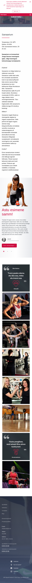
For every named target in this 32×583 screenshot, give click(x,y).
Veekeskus (4, 507)
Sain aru (16, 11)
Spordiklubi (4, 504)
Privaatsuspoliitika (6, 521)
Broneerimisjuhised (6, 518)
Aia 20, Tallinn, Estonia (7, 539)
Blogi (3, 513)
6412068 (4, 533)
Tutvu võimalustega (8, 245)
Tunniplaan (4, 510)
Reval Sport (4, 14)
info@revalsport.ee (6, 528)
